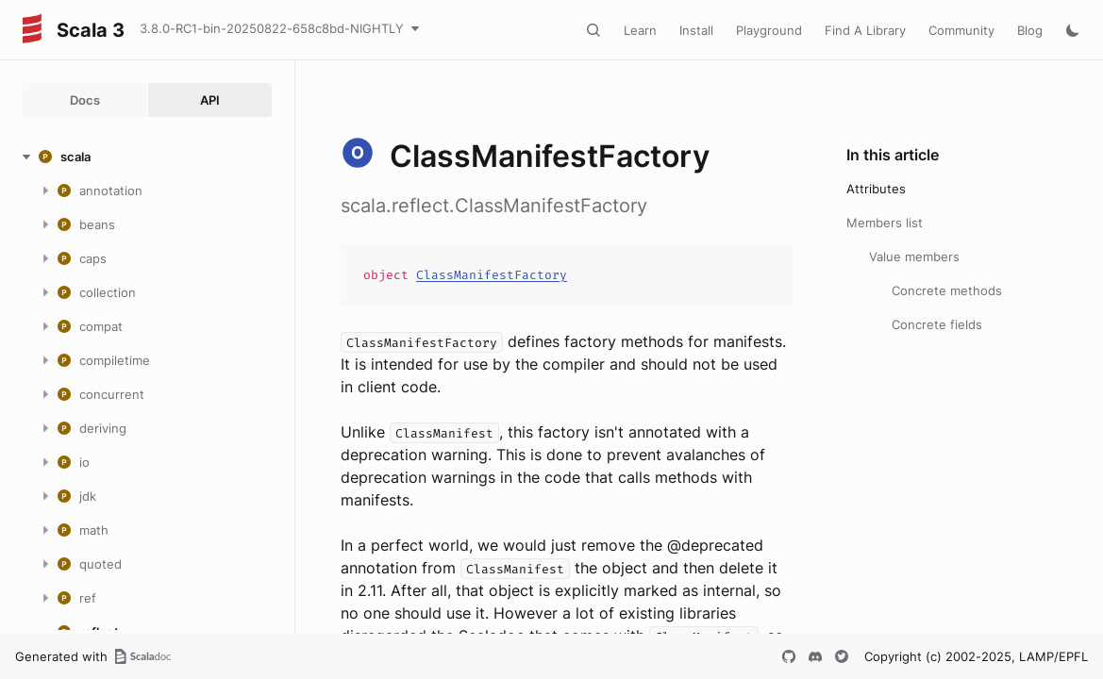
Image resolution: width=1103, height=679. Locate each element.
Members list (884, 222)
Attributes (876, 188)
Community (961, 30)
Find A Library (865, 30)
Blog (1030, 30)
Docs (85, 100)
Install (696, 30)
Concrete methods (947, 290)
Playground (769, 30)
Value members (914, 256)
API (210, 100)
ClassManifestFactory (491, 275)
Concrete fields (937, 324)
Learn (640, 30)
